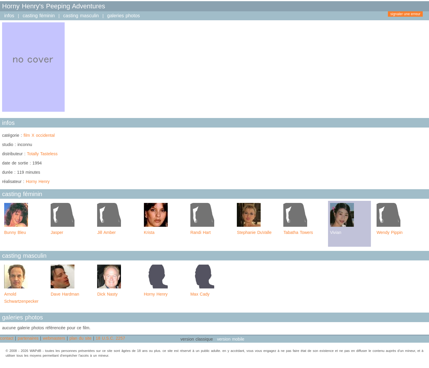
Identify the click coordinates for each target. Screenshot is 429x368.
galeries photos (123, 15)
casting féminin (39, 15)
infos (9, 15)
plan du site (80, 338)
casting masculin (81, 15)
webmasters (54, 338)
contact (6, 338)
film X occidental (39, 135)
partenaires (28, 338)
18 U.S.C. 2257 (110, 338)
